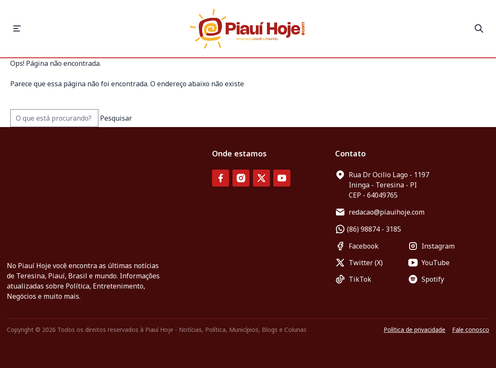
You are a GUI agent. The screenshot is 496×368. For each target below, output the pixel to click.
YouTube (429, 263)
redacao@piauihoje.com (379, 212)
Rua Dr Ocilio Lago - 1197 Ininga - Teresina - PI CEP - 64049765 (382, 185)
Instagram (431, 246)
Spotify (426, 279)
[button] (17, 28)
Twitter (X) (359, 263)
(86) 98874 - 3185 (368, 229)
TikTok (353, 279)
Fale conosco (470, 330)
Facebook (356, 246)
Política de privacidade (414, 330)
